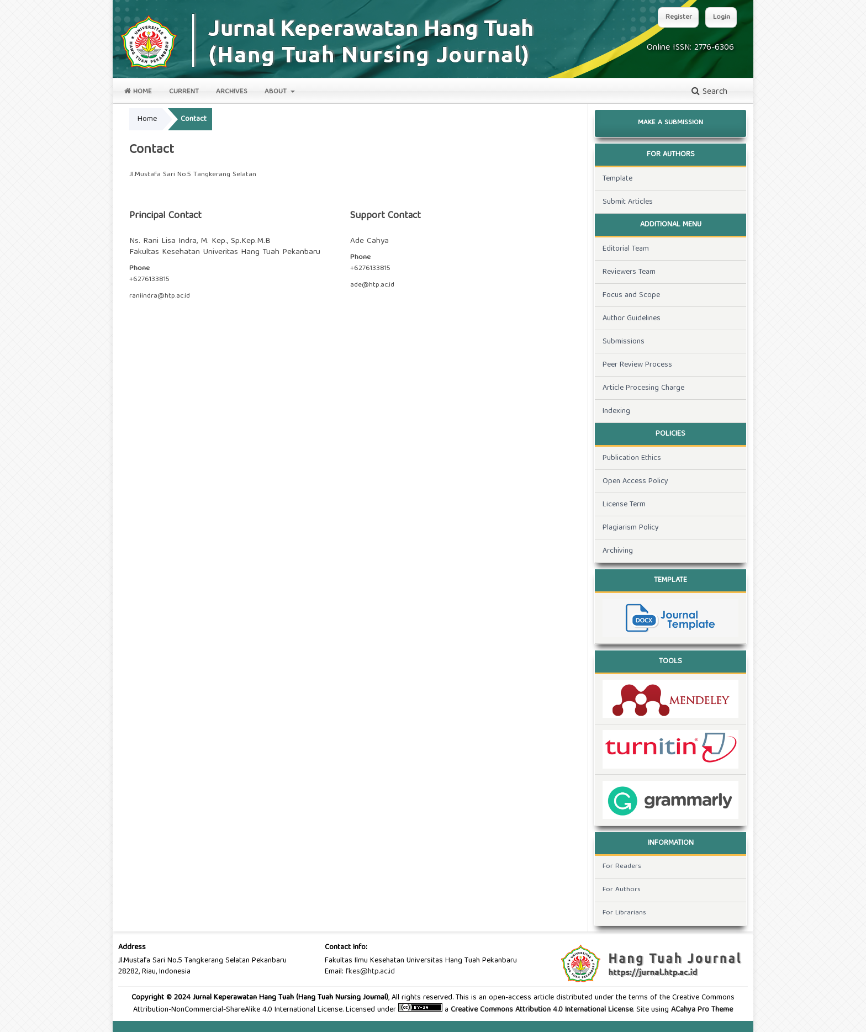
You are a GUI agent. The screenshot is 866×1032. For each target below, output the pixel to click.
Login (721, 17)
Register (679, 17)
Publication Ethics (632, 458)
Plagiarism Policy (631, 527)
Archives (231, 92)
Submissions (624, 341)
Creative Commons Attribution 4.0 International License (542, 1010)
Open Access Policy (635, 481)
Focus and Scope (631, 295)
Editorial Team (626, 249)
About (277, 92)
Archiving (618, 551)
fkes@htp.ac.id (370, 971)
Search (709, 92)
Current (184, 92)
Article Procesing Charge (643, 388)
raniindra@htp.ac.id (159, 296)
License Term (624, 504)
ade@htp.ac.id (372, 285)
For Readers (622, 866)
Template (617, 179)
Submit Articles (628, 202)
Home (138, 92)
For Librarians (624, 913)
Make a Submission (670, 123)
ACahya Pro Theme (701, 1010)
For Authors (622, 889)
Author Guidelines (632, 318)
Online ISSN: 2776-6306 (690, 48)
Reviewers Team (629, 272)
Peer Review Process (637, 365)
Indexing (616, 411)
